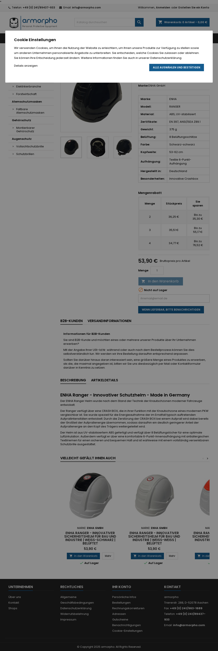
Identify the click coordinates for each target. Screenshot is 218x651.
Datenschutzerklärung (165, 58)
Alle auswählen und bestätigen (176, 67)
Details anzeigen (26, 66)
